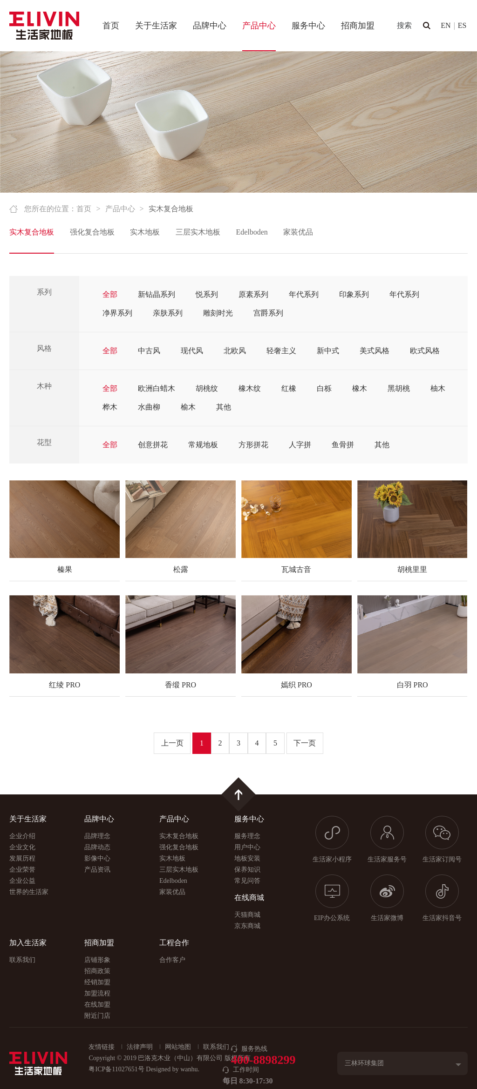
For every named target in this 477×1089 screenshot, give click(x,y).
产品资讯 (97, 869)
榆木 (188, 407)
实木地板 (145, 232)
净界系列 (117, 313)
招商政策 (97, 971)
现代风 (192, 351)
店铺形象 (97, 959)
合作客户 (172, 959)
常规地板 (203, 445)
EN (445, 25)
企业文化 (22, 847)
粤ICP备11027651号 (116, 1069)
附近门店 (97, 1015)
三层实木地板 (198, 232)
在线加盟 (97, 1004)
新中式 (328, 351)
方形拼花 (253, 445)
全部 (109, 294)
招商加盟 (358, 25)
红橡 (288, 388)
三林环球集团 (364, 1063)
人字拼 (300, 445)
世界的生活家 (28, 891)
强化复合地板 (92, 232)
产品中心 (259, 25)
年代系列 (304, 294)
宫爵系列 (268, 313)
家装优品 (298, 232)
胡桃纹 (207, 388)
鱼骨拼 (343, 445)
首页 (110, 25)
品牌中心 (209, 25)
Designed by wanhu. (172, 1069)
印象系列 (354, 294)
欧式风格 (425, 351)
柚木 (437, 388)
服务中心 (308, 25)
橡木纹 (249, 388)
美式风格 (374, 351)
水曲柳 (149, 407)
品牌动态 (97, 847)
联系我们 (22, 959)
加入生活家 (28, 943)
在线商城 (249, 897)
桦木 (109, 407)
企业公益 (22, 880)
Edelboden (251, 232)
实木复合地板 (31, 232)
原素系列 (253, 294)
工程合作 (174, 943)
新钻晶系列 (156, 294)
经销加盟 (97, 982)
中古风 (149, 351)
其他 (223, 407)
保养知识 (247, 869)
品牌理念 (97, 836)
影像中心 (97, 858)
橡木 (359, 388)
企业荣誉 (22, 869)
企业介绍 (22, 836)
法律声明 (140, 1046)
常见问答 (247, 880)
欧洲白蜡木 (156, 388)
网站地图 (178, 1046)
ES (462, 25)
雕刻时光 (218, 313)
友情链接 (102, 1046)
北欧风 (235, 351)
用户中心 (247, 847)
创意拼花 (153, 445)
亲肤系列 (168, 313)
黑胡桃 (399, 388)
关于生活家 (156, 25)
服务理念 (247, 836)
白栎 (324, 388)
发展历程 (22, 858)
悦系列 (207, 294)
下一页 (304, 743)
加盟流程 (97, 993)
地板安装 (247, 858)
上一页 (172, 743)
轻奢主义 (281, 351)
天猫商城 (247, 914)
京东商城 (247, 925)
